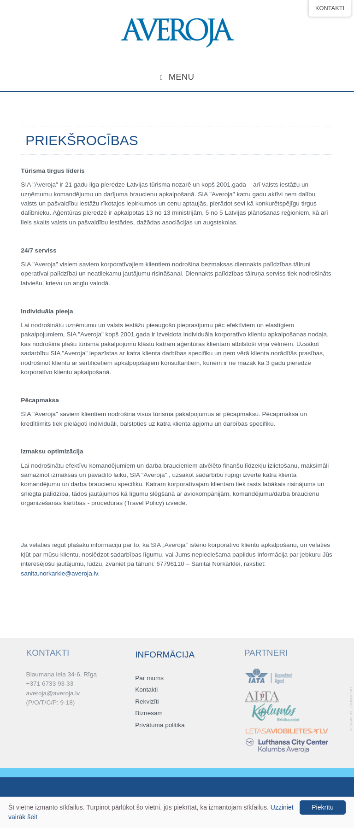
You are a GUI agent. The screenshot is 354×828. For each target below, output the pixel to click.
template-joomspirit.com (352, 709)
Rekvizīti (147, 702)
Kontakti (146, 690)
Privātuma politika (159, 725)
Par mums (149, 678)
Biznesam (149, 713)
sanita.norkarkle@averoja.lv (59, 573)
